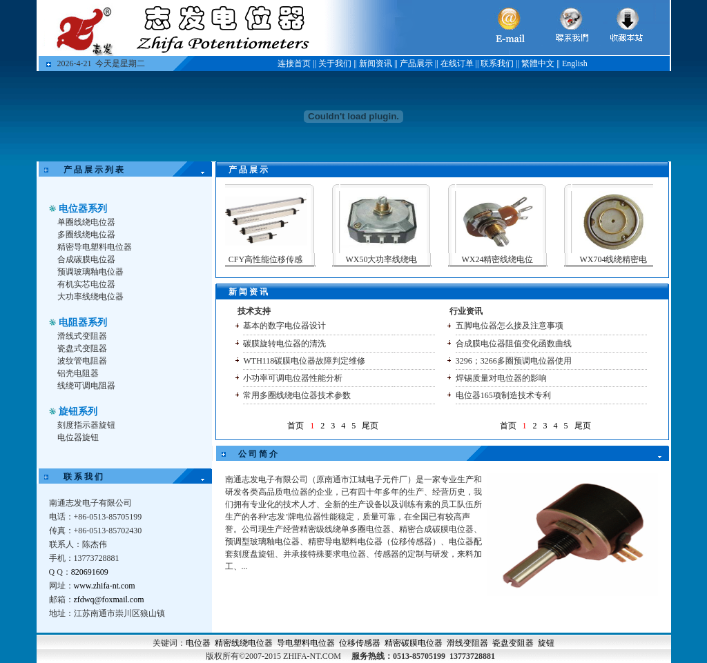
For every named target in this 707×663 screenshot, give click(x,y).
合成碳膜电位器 (86, 259)
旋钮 (546, 643)
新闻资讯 (375, 63)
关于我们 (334, 63)
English (575, 63)
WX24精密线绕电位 (505, 259)
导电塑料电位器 (306, 643)
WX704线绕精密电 (621, 259)
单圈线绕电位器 (86, 222)
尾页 (370, 426)
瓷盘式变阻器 (82, 348)
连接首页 (294, 63)
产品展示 (416, 63)
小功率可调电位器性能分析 (292, 378)
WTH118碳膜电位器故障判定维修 (304, 361)
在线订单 (457, 63)
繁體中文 (537, 63)
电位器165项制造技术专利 (503, 395)
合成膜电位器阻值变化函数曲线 (514, 343)
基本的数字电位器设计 (284, 325)
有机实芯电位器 (86, 284)
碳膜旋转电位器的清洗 (284, 343)
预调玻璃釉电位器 (90, 272)
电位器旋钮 (78, 437)
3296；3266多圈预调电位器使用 (514, 361)
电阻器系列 (83, 322)
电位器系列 (83, 209)
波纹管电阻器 (82, 361)
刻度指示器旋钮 (86, 425)
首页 (295, 426)
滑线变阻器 (467, 643)
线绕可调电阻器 (86, 385)
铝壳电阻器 (78, 373)
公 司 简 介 (258, 454)
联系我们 (497, 63)
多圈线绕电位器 (86, 234)
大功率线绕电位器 (90, 296)
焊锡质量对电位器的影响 (501, 378)
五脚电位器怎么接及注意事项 (509, 325)
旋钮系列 (78, 411)
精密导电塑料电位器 (94, 247)
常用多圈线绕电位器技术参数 (297, 395)
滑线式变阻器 (82, 336)
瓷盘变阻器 (513, 643)
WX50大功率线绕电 (389, 259)
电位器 (198, 643)
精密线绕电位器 (244, 643)
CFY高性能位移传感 (273, 259)
